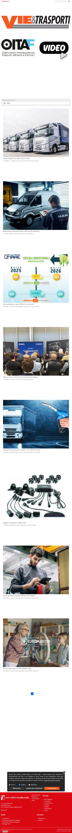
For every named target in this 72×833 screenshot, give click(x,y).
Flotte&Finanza (48, 803)
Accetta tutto (52, 788)
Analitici (23, 785)
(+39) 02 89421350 (7, 803)
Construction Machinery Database (11, 820)
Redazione (4, 810)
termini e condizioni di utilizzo (64, 831)
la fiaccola (5, 1)
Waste (46, 810)
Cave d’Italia (5, 818)
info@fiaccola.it (6, 805)
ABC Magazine (48, 799)
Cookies (4, 831)
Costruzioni (47, 801)
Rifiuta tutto (17, 788)
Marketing (34, 785)
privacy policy (60, 829)
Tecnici (13, 785)
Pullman (46, 806)
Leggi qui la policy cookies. (52, 780)
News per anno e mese (9, 100)
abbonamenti (41, 818)
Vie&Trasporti (48, 808)
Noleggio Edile (6, 824)
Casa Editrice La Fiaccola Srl (15, 829)
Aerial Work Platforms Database (10, 822)
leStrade (46, 805)
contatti (40, 820)
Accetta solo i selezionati (34, 788)
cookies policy (67, 829)
